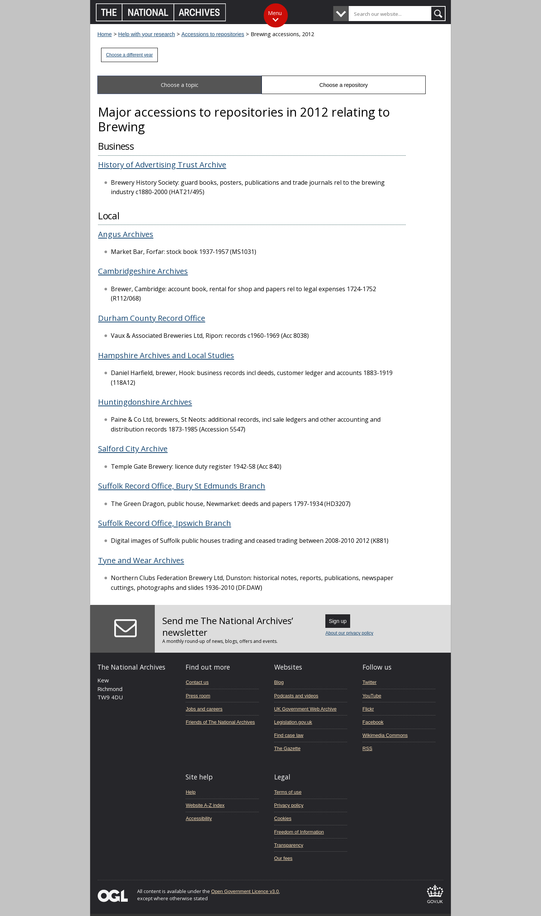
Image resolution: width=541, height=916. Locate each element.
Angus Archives (125, 234)
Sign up (337, 621)
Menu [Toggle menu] (275, 13)
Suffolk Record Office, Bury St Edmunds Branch (181, 485)
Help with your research (146, 34)
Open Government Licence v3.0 (245, 891)
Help (190, 792)
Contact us (197, 682)
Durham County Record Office (151, 318)
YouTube (372, 696)
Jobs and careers (204, 709)
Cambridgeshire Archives (143, 271)
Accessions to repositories (212, 34)
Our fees (283, 858)
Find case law (289, 735)
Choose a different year (129, 55)
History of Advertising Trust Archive (162, 164)
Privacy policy (289, 805)
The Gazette (287, 748)
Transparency (288, 845)
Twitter (370, 682)
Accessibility (199, 818)
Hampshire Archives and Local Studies (166, 355)
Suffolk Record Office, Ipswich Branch (164, 523)
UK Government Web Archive (305, 709)
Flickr (368, 709)
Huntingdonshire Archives (145, 401)
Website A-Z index (205, 805)
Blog (279, 682)
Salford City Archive (133, 448)
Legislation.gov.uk (293, 722)
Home (104, 34)
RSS (367, 748)
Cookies (283, 818)
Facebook (373, 722)
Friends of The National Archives (220, 722)
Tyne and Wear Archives (141, 560)
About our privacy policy (349, 633)
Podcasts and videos (296, 696)
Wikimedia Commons (385, 735)
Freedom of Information (299, 832)
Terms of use (288, 792)
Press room (198, 696)
